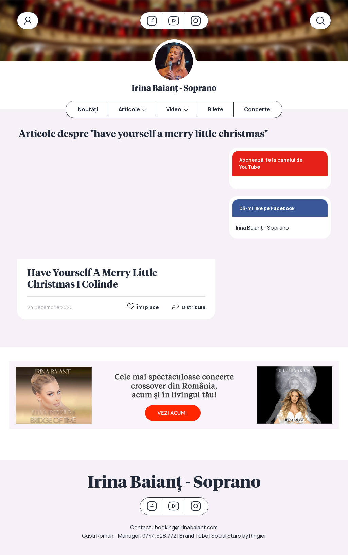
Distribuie (188, 307)
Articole (129, 109)
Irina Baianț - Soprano (262, 227)
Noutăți (88, 109)
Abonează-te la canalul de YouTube (270, 163)
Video (173, 109)
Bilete (215, 109)
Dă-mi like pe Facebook (267, 208)
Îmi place (143, 307)
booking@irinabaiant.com (186, 527)
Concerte (257, 109)
